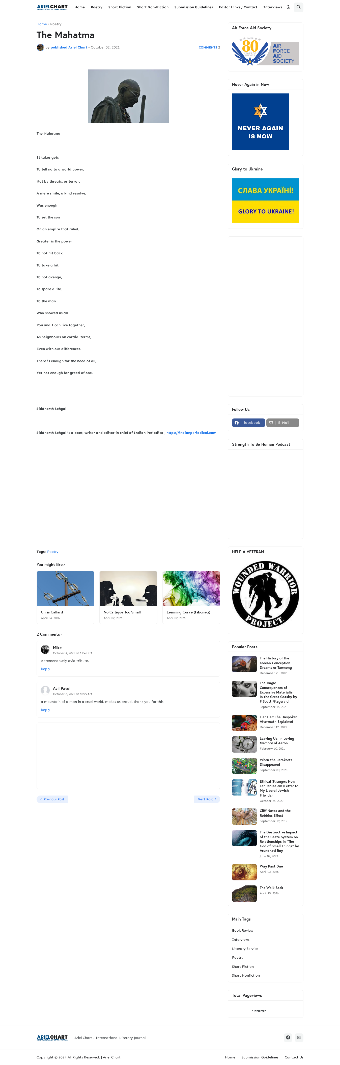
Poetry (56, 24)
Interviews (240, 939)
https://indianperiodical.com (191, 433)
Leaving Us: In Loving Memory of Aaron (277, 740)
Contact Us (294, 1057)
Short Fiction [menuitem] (119, 7)
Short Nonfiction (246, 975)
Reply (45, 669)
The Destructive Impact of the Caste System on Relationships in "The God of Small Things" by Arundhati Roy (279, 841)
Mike (57, 647)
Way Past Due (271, 866)
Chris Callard (52, 612)
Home (42, 24)
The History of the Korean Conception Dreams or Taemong (276, 663)
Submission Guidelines (260, 1057)
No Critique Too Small (122, 612)
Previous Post (54, 799)
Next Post (205, 799)
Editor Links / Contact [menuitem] (238, 7)
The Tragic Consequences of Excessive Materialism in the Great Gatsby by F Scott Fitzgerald (278, 692)
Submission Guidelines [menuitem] (194, 7)
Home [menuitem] (79, 7)
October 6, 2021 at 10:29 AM (72, 694)
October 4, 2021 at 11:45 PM (72, 653)
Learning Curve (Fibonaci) (188, 612)
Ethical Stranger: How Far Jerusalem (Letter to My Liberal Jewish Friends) (279, 788)
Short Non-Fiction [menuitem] (152, 7)
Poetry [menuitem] (96, 7)
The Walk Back (271, 887)
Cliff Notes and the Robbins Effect (275, 813)
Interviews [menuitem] (272, 7)
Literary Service (245, 949)
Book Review (242, 930)
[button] (288, 7)
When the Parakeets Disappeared (276, 762)
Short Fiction (243, 966)
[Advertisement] (128, 507)
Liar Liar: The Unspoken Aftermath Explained (278, 719)
